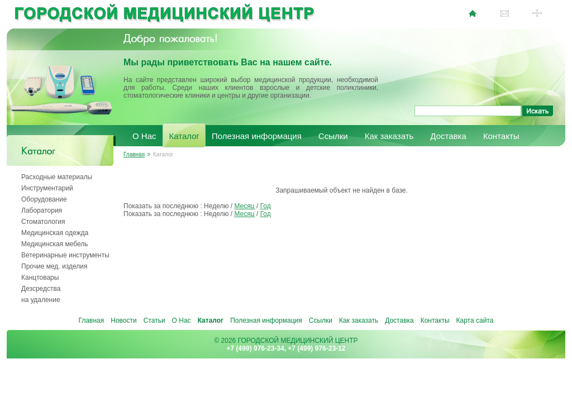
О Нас (144, 136)
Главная (134, 154)
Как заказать (389, 136)
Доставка (448, 136)
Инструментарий (47, 188)
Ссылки (333, 136)
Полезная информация (257, 136)
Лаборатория (41, 210)
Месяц (244, 206)
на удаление (40, 300)
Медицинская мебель (54, 244)
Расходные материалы (56, 177)
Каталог (184, 136)
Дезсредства (40, 289)
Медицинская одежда (54, 233)
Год (265, 206)
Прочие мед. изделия (54, 266)
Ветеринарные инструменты (65, 255)
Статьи (154, 320)
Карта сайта (475, 320)
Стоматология (43, 222)
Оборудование (44, 199)
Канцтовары (40, 277)
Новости (123, 320)
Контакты (501, 136)
